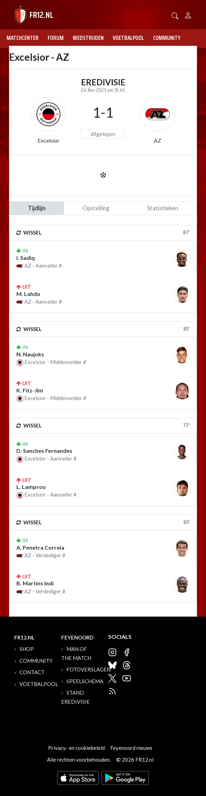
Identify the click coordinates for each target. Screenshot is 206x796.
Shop (26, 649)
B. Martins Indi (35, 583)
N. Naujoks (30, 354)
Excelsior (49, 140)
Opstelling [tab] (96, 208)
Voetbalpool (128, 37)
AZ (157, 140)
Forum (56, 37)
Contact (32, 672)
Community (167, 37)
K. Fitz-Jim (29, 390)
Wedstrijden (88, 37)
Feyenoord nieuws (131, 748)
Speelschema (84, 681)
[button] (175, 15)
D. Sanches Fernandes (44, 450)
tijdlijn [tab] (37, 208)
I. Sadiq (25, 257)
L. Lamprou (31, 486)
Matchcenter (23, 37)
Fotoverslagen (88, 669)
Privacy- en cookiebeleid (76, 748)
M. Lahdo (28, 293)
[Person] (188, 14)
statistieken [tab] (162, 208)
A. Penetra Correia (40, 547)
